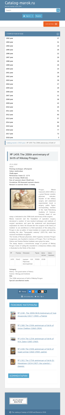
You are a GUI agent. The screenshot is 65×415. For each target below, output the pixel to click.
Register (38, 16)
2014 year (32, 122)
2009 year (32, 103)
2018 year (32, 137)
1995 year (32, 50)
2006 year (32, 92)
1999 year (32, 65)
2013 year (32, 118)
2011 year (32, 111)
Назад (22, 292)
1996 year (32, 53)
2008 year (32, 99)
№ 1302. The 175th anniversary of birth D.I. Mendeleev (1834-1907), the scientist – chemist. (36, 363)
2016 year (32, 130)
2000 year (32, 69)
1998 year (32, 61)
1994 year (32, 46)
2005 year (32, 88)
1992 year (32, 38)
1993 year (32, 42)
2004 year (32, 84)
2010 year (32, 107)
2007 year (32, 95)
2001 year (32, 73)
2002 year (32, 76)
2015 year (32, 126)
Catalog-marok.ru (32, 4)
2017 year (32, 134)
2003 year (32, 80)
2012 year (32, 115)
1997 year (32, 57)
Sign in (28, 16)
